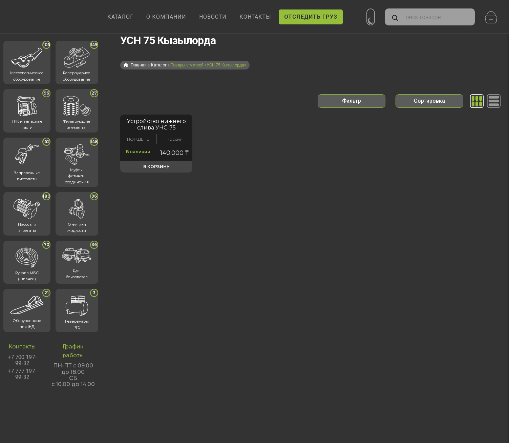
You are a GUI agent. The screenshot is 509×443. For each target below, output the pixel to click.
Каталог (159, 65)
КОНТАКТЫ (255, 17)
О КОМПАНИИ (166, 17)
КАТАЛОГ (120, 17)
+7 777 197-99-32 (22, 374)
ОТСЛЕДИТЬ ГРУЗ (310, 17)
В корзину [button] (156, 166)
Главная (139, 65)
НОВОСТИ (213, 17)
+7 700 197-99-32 (22, 360)
